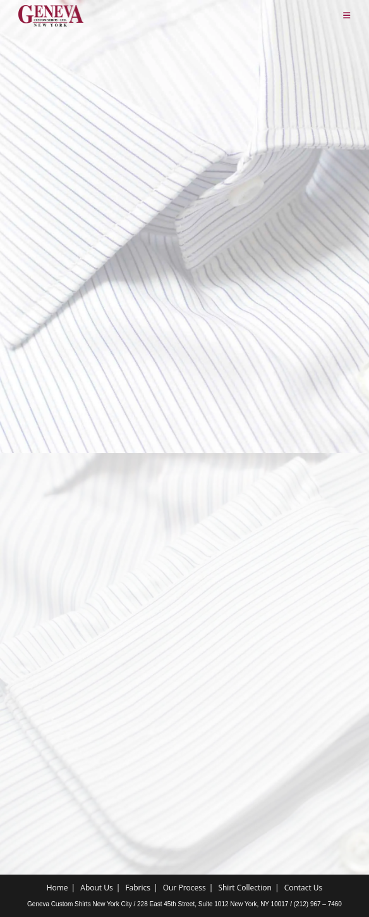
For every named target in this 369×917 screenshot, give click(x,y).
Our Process (184, 887)
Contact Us (303, 887)
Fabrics (137, 887)
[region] (184, 628)
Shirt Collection (244, 887)
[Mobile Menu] (347, 15)
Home (57, 887)
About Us (96, 887)
